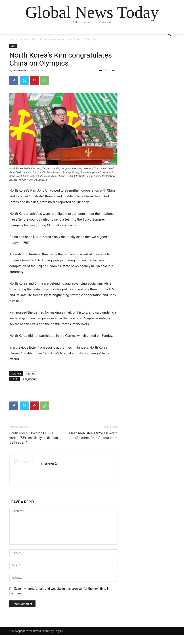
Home (13, 39)
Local (24, 39)
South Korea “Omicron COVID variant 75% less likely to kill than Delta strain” (33, 438)
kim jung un (30, 379)
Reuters (30, 373)
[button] (169, 34)
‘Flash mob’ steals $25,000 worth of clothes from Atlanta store (93, 435)
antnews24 (20, 70)
